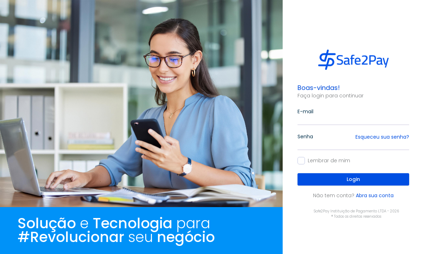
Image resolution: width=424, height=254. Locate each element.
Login (353, 179)
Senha (305, 136)
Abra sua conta (375, 195)
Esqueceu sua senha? (382, 136)
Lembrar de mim (329, 160)
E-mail (305, 111)
